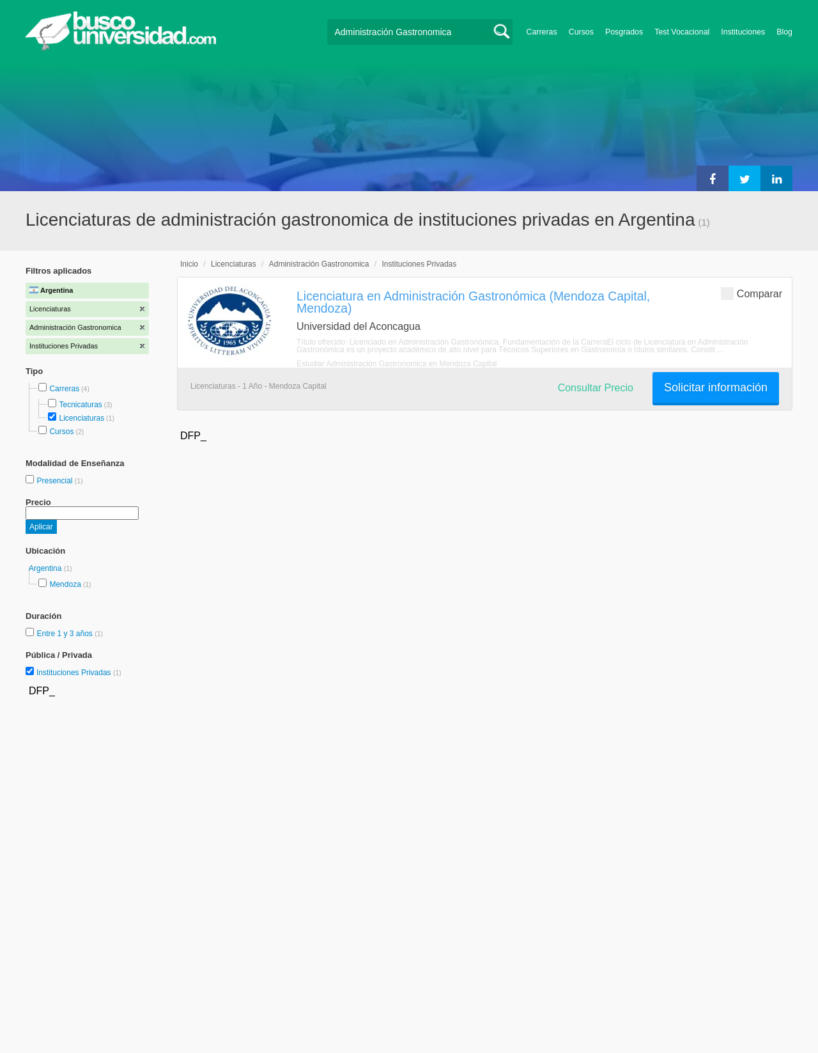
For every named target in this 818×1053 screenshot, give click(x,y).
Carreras (542, 32)
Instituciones (743, 32)
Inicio (189, 264)
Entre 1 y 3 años (65, 633)
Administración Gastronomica (319, 264)
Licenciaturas (81, 418)
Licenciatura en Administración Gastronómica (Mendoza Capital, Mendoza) (473, 302)
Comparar (751, 293)
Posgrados (624, 32)
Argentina (46, 568)
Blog (784, 32)
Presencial (55, 480)
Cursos (581, 32)
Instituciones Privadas (78, 672)
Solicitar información (716, 387)
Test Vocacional (681, 32)
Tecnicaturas (80, 404)
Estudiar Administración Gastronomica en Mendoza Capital (397, 363)
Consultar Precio (595, 387)
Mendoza (65, 584)
